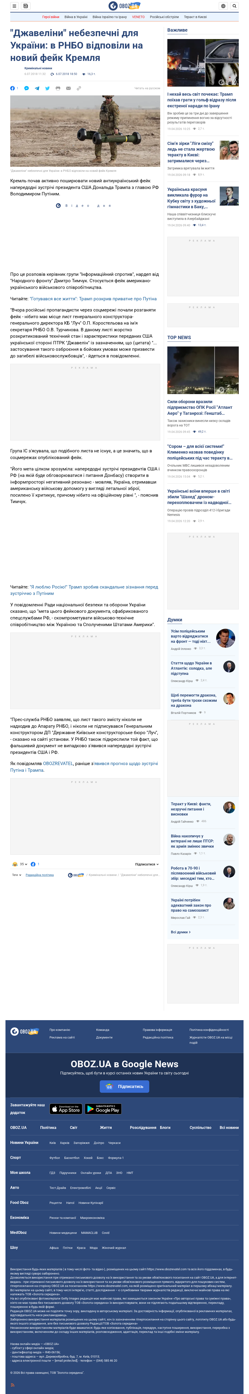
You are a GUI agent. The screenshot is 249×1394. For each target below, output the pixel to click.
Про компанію (60, 1030)
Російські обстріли (164, 17)
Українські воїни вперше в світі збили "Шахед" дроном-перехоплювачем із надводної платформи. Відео (198, 497)
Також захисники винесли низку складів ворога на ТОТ (198, 423)
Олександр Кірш (182, 681)
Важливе (177, 30)
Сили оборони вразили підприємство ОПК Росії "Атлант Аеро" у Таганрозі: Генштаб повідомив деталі (199, 407)
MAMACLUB (89, 1233)
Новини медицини (63, 1233)
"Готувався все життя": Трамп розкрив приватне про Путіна (93, 299)
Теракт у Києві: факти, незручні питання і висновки (191, 809)
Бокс (100, 1158)
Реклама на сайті (62, 1037)
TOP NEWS (179, 337)
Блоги (165, 1127)
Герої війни (50, 17)
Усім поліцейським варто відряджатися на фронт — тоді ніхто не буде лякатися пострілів (190, 636)
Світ (73, 1127)
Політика (48, 1127)
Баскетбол (72, 1158)
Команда (102, 1030)
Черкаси (114, 1143)
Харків (64, 1143)
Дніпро (99, 1143)
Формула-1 (116, 1158)
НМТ (130, 1173)
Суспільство (200, 1127)
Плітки (68, 1248)
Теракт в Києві (195, 17)
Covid (105, 1233)
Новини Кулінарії (91, 1203)
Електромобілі (80, 1188)
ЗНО (119, 1173)
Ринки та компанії (63, 1218)
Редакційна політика (40, 875)
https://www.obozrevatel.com (167, 1269)
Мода (94, 1248)
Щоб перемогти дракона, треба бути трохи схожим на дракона (194, 700)
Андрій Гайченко (182, 821)
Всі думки (179, 932)
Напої (70, 1203)
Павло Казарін (181, 853)
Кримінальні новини (38, 68)
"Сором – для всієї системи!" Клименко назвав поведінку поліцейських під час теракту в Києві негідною (198, 452)
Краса (81, 1248)
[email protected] (66, 1360)
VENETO (138, 17)
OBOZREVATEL (58, 763)
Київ (53, 1143)
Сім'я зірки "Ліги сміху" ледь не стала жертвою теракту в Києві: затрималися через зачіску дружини (191, 152)
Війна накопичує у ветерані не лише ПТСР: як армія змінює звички (192, 841)
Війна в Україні (76, 17)
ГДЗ (52, 1173)
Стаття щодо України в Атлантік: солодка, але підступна (191, 668)
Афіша (54, 1248)
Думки (174, 620)
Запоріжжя (82, 1143)
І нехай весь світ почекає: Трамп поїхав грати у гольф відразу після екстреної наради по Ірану (201, 100)
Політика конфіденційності (209, 1030)
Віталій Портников (183, 713)
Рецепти (56, 1203)
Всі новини (229, 1127)
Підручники (68, 1173)
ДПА (108, 1173)
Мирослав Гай (180, 917)
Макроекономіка (92, 1218)
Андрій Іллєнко (181, 649)
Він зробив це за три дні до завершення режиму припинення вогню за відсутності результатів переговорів (199, 117)
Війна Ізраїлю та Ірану (110, 17)
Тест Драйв (58, 1188)
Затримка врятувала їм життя (190, 168)
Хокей (88, 1158)
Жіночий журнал (114, 1248)
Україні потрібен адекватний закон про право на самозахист (191, 905)
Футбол (55, 1158)
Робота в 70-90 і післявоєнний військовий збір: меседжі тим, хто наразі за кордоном (193, 873)
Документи (104, 1037)
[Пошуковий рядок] (234, 6)
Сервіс (111, 1188)
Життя (106, 1127)
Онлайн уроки (91, 1173)
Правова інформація (157, 1030)
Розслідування (143, 1127)
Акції (98, 1188)
